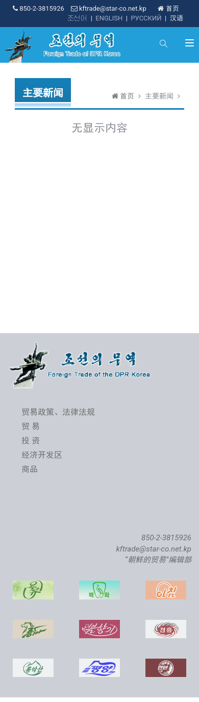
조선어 (77, 18)
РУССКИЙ (146, 18)
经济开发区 (41, 455)
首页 (168, 8)
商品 (29, 469)
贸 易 (30, 426)
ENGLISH (108, 18)
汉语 (176, 18)
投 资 (30, 440)
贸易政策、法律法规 (58, 412)
